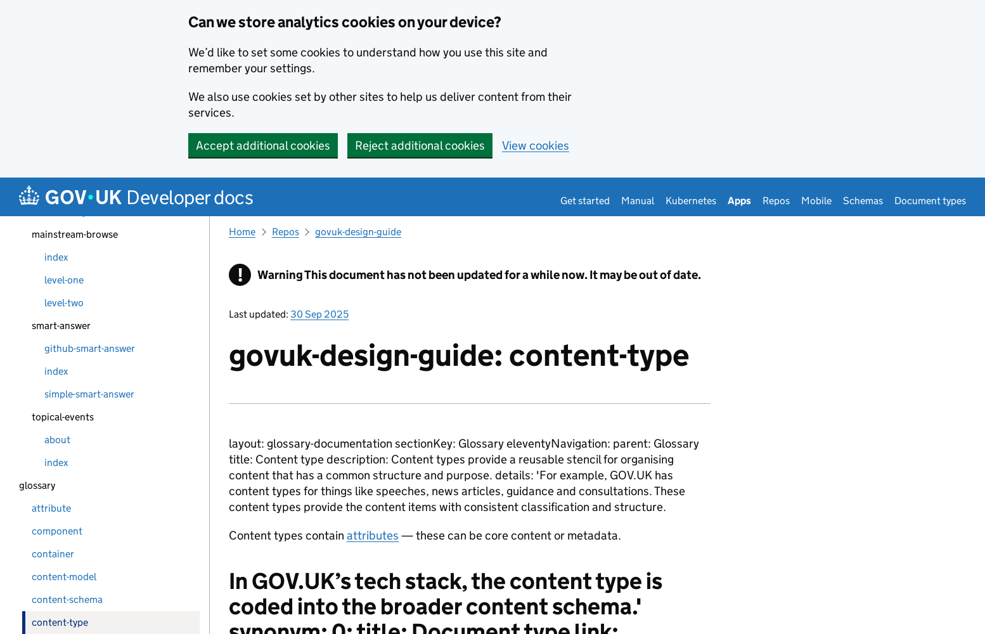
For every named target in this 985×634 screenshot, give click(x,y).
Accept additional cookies (263, 145)
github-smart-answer (89, 348)
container (53, 554)
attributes (373, 535)
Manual (637, 201)
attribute (51, 508)
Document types (930, 201)
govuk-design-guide (358, 232)
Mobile (816, 201)
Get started (585, 201)
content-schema (67, 599)
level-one (64, 280)
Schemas (863, 201)
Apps (739, 201)
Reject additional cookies (420, 145)
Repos (776, 201)
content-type (60, 622)
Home (242, 232)
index (56, 257)
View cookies (535, 145)
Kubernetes (691, 201)
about (57, 440)
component (57, 531)
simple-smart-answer (89, 394)
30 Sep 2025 (319, 314)
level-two (64, 303)
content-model (64, 577)
